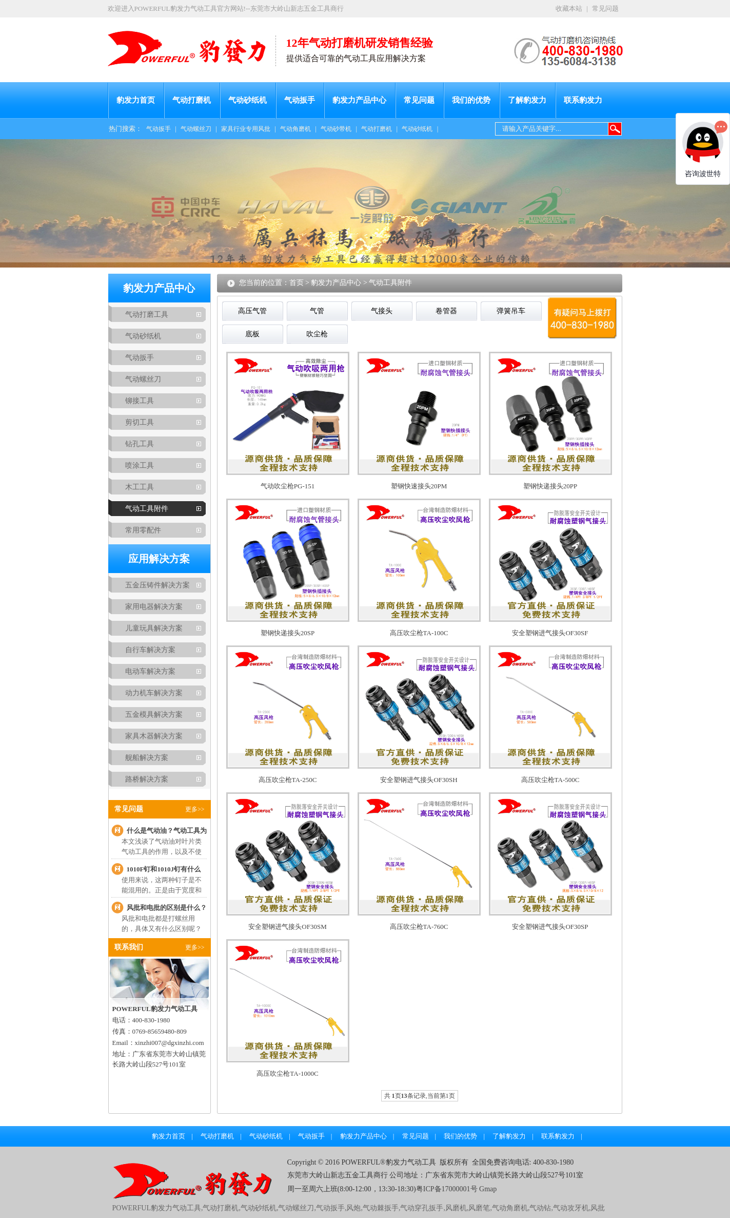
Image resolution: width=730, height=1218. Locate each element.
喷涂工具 (139, 465)
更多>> (195, 809)
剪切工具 (139, 422)
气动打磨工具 (146, 314)
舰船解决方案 (146, 758)
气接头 (381, 311)
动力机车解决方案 (154, 693)
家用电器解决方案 (154, 607)
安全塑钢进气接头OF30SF (550, 633)
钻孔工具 (139, 444)
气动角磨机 (295, 128)
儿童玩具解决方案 (154, 628)
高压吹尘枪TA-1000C (287, 1073)
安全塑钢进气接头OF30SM (287, 926)
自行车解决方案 (150, 650)
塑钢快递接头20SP (287, 633)
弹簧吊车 (511, 311)
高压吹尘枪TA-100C (419, 633)
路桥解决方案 (146, 779)
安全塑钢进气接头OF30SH (418, 780)
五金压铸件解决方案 (157, 585)
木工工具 (139, 487)
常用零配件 (143, 530)
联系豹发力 (583, 100)
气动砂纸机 (247, 100)
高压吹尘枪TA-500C (550, 780)
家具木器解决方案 (154, 736)
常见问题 (605, 8)
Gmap (487, 1189)
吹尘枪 (317, 334)
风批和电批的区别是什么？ (167, 907)
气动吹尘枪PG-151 (287, 486)
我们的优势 (471, 100)
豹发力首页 (135, 100)
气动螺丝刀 (196, 128)
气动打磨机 (191, 100)
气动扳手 (299, 100)
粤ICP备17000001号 (447, 1189)
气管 (317, 311)
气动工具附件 (146, 508)
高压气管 (252, 311)
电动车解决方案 (150, 671)
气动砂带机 (336, 128)
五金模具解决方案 (154, 714)
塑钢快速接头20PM (419, 486)
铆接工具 (139, 401)
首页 (296, 283)
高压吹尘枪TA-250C (288, 780)
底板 (252, 334)
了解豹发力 (527, 100)
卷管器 (446, 311)
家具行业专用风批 (245, 128)
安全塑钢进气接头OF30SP (550, 926)
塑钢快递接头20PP (550, 486)
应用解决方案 (159, 558)
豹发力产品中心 (359, 100)
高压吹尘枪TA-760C (419, 926)
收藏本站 (569, 8)
